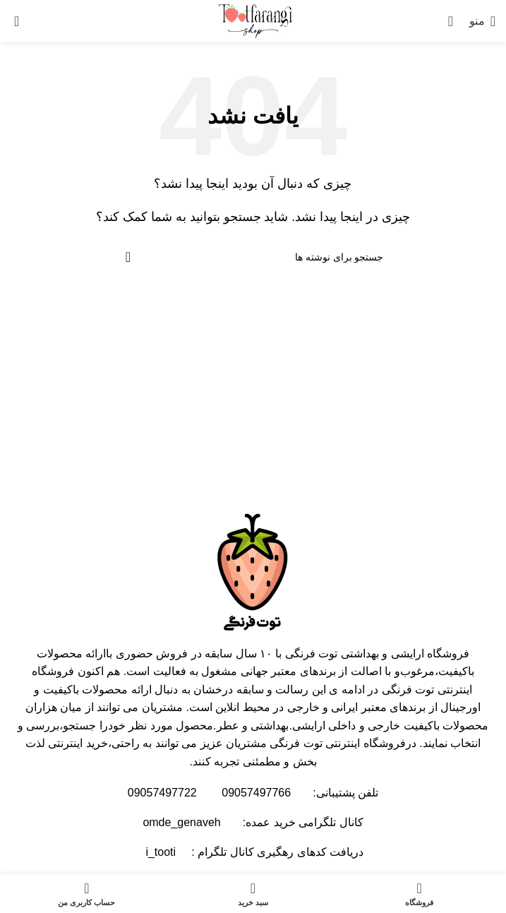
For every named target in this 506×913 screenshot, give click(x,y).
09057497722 (162, 793)
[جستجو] (455, 21)
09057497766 (256, 793)
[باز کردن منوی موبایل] (482, 21)
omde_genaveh (181, 822)
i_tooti (159, 852)
